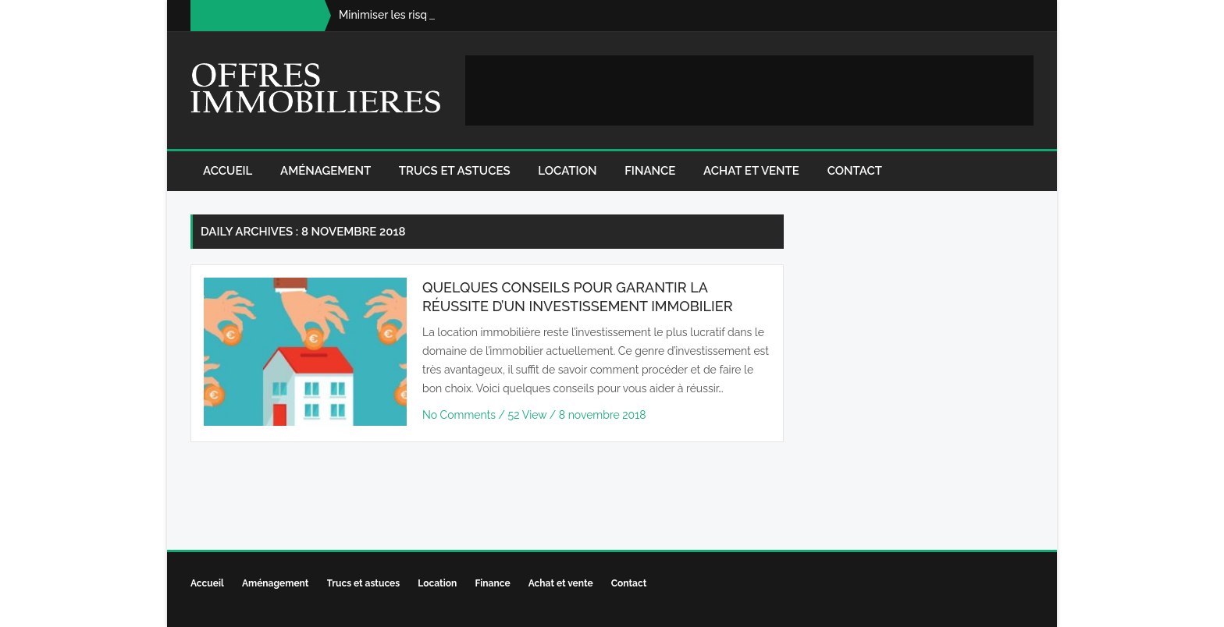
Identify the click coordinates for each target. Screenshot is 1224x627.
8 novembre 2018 (602, 415)
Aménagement (325, 171)
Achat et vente (751, 171)
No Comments (460, 415)
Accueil (227, 171)
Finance (649, 171)
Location (567, 171)
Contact (854, 171)
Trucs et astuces (455, 171)
